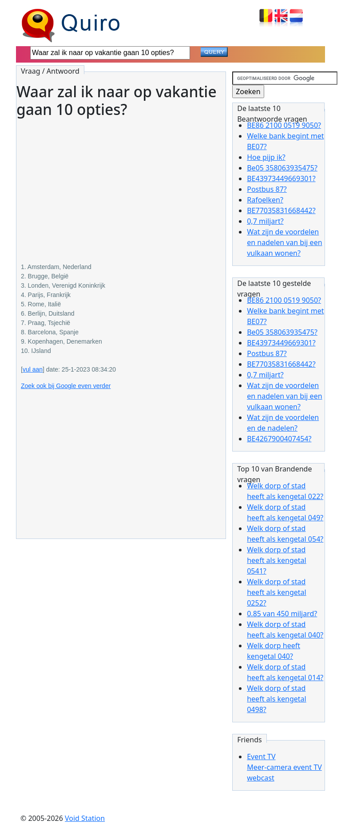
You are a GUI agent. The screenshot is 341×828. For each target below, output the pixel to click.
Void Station (85, 818)
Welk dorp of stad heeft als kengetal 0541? (276, 560)
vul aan (33, 369)
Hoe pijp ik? (266, 157)
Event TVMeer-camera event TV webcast (284, 767)
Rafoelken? (265, 200)
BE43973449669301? (281, 178)
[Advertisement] (121, 184)
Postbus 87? (267, 189)
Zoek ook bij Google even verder (66, 385)
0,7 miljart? (265, 221)
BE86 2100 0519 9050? (284, 125)
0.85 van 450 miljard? (282, 613)
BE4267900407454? (279, 439)
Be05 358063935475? (282, 168)
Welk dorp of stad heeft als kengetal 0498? (276, 698)
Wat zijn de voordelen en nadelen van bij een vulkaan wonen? (284, 242)
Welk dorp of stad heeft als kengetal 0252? (276, 592)
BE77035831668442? (281, 210)
